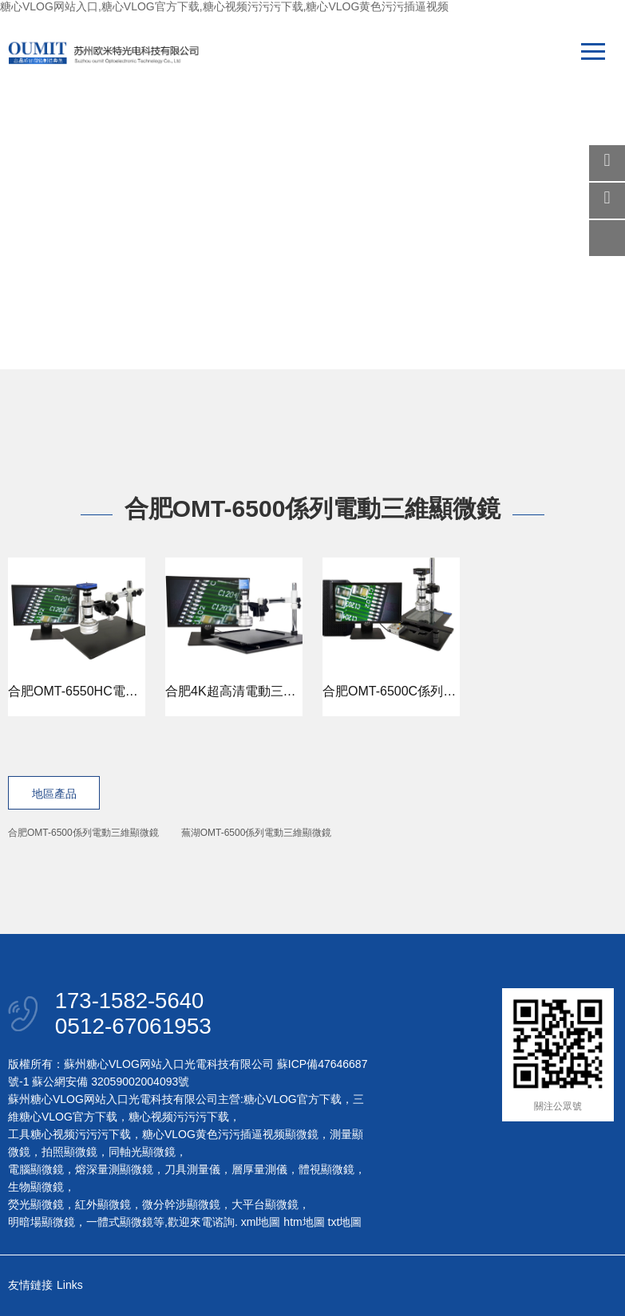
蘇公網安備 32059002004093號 (109, 1083)
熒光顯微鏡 (36, 1206)
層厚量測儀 (259, 1170)
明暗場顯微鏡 (41, 1223)
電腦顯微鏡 (36, 1170)
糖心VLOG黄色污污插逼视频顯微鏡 (230, 1135)
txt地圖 (345, 1223)
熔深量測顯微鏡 (114, 1170)
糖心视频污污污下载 (179, 1118)
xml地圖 (261, 1223)
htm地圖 (303, 1223)
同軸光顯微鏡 (142, 1153)
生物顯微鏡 (36, 1188)
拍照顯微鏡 (69, 1153)
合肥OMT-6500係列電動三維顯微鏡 (83, 832)
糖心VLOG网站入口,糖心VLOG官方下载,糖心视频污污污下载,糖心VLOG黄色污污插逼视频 (224, 6)
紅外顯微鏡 (103, 1206)
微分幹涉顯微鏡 (181, 1206)
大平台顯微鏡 (265, 1206)
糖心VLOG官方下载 (292, 1100)
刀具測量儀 (192, 1170)
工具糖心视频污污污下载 (69, 1135)
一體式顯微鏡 (119, 1223)
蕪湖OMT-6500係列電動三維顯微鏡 (256, 832)
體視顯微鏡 (326, 1170)
